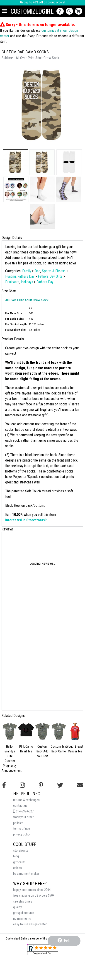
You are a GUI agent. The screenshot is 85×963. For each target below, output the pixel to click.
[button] (15, 162)
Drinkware (12, 282)
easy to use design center (30, 924)
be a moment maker (26, 874)
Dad (37, 271)
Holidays (27, 282)
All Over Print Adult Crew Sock (27, 300)
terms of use (21, 829)
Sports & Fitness (54, 271)
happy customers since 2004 (32, 890)
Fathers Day (25, 276)
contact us (20, 806)
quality (17, 907)
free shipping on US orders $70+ (33, 896)
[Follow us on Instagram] (22, 785)
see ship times (22, 901)
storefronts (20, 851)
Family (26, 271)
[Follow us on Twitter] (60, 785)
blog (16, 856)
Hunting (10, 276)
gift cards (19, 862)
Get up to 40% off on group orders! (42, 2)
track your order (23, 817)
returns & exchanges (26, 800)
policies (18, 823)
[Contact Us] (61, 11)
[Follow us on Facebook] (4, 785)
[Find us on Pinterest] (41, 785)
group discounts (23, 913)
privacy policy (22, 834)
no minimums (22, 919)
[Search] (70, 11)
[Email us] (80, 785)
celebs (17, 868)
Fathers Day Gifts (50, 276)
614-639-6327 (23, 811)
